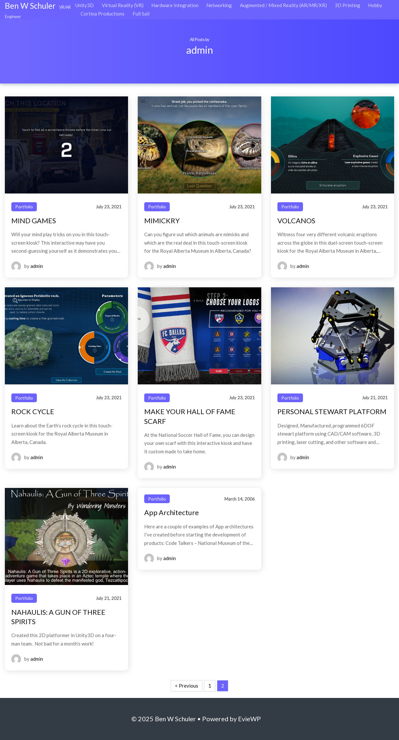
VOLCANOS (296, 220)
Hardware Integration (175, 5)
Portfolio (24, 206)
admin (36, 266)
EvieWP (249, 719)
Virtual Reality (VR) (123, 5)
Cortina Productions (102, 14)
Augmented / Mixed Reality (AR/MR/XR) (283, 5)
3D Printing (347, 5)
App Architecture (171, 512)
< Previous (186, 686)
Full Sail (141, 14)
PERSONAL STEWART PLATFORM (331, 411)
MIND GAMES (33, 220)
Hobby (375, 5)
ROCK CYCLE (32, 411)
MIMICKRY (162, 220)
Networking (219, 5)
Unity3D (84, 5)
